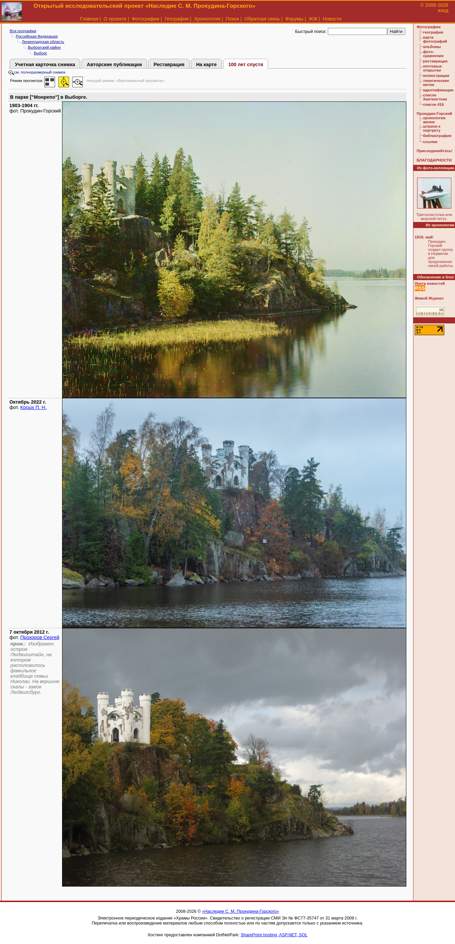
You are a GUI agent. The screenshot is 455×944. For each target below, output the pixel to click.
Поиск (232, 18)
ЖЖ (313, 18)
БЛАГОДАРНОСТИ (434, 160)
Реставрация (169, 64)
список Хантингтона (435, 97)
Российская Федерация (37, 36)
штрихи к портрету (432, 128)
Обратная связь (262, 18)
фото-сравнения (433, 54)
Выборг (40, 53)
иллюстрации (436, 76)
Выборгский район (44, 47)
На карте (206, 64)
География (176, 18)
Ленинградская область (43, 42)
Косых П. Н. (33, 407)
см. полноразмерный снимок (36, 72)
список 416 (433, 104)
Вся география (23, 31)
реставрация (435, 61)
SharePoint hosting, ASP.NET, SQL (274, 934)
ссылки (430, 142)
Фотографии (145, 18)
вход (443, 10)
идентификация (438, 90)
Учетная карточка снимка (45, 64)
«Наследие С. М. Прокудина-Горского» (240, 911)
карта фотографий (435, 39)
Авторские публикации (114, 64)
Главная (89, 18)
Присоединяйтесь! (435, 151)
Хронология (207, 18)
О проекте (115, 18)
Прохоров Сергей (39, 637)
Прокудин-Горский (434, 113)
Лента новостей (430, 283)
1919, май (424, 237)
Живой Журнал (429, 298)
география (433, 32)
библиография (437, 136)
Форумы (294, 18)
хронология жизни (434, 120)
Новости (332, 18)
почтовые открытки (432, 68)
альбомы (432, 47)
